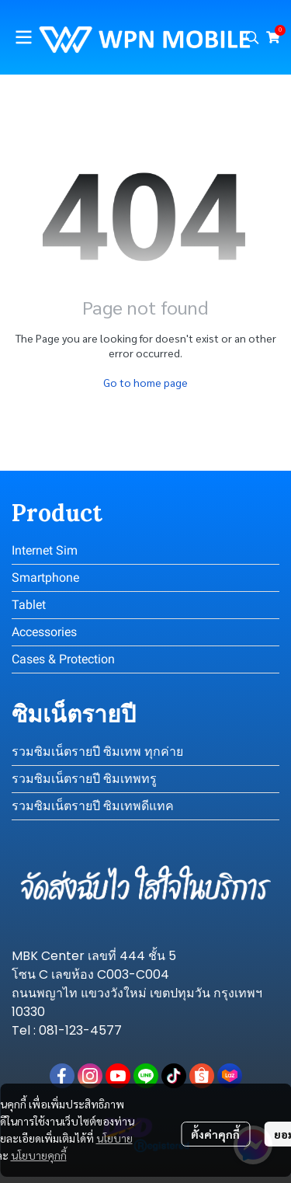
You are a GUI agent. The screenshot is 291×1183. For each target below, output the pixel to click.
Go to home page (145, 382)
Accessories (44, 632)
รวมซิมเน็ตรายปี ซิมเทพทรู (84, 778)
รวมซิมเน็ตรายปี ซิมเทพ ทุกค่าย (97, 751)
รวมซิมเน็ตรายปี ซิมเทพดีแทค (93, 806)
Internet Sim (45, 550)
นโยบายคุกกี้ (39, 1155)
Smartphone (45, 577)
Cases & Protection (63, 659)
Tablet (29, 604)
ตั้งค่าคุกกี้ (215, 1134)
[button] (252, 37)
